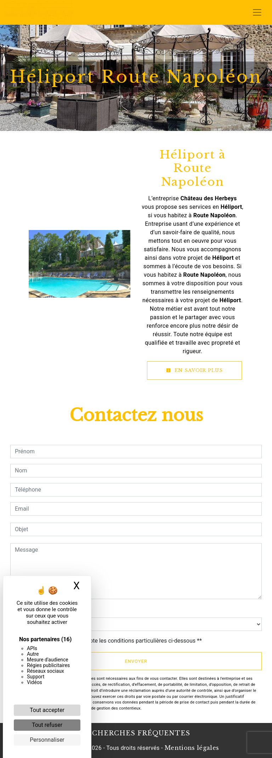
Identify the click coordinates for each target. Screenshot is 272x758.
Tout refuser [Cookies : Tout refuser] (47, 725)
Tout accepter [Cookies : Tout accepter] (47, 710)
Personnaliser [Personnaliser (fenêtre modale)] (47, 739)
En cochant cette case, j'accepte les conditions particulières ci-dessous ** (109, 640)
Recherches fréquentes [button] (136, 733)
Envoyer (136, 661)
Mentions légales (191, 747)
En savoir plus (194, 370)
